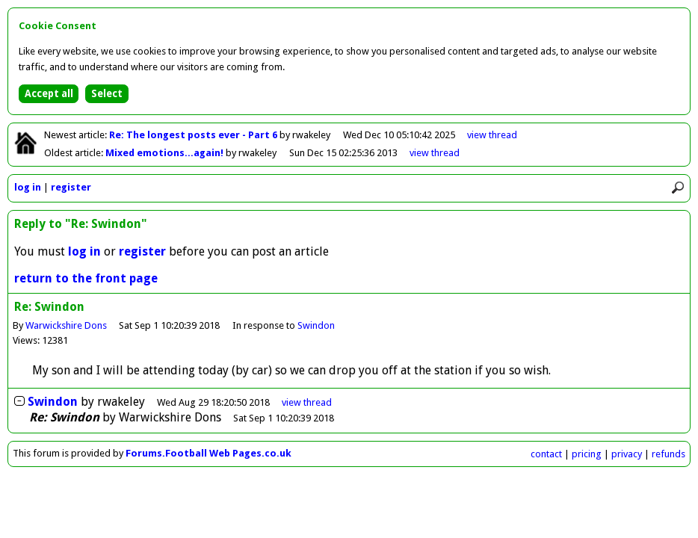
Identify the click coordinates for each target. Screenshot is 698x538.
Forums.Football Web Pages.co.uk (208, 453)
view (492, 134)
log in (27, 187)
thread (307, 402)
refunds (668, 454)
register (71, 187)
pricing (587, 454)
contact (546, 454)
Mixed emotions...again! (165, 152)
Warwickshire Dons (66, 325)
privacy (626, 454)
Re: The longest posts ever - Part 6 (194, 134)
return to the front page (86, 278)
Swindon (316, 325)
